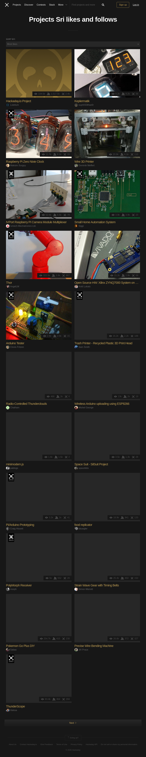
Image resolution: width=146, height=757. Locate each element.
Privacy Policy (76, 744)
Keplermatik (81, 101)
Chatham (12, 407)
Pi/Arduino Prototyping (20, 525)
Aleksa (11, 710)
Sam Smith (82, 347)
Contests (41, 5)
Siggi (79, 226)
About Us (12, 744)
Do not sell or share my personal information (119, 744)
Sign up (123, 5)
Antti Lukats (82, 286)
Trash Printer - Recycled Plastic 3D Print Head (103, 343)
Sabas (11, 649)
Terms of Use (61, 744)
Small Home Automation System (94, 222)
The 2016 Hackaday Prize (80, 174)
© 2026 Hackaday (73, 750)
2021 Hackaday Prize (11, 658)
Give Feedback (46, 744)
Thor (9, 282)
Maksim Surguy (16, 165)
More (63, 5)
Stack (52, 5)
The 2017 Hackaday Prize (11, 114)
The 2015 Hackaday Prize (11, 174)
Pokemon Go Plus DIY (20, 646)
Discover (28, 5)
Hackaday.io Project (18, 101)
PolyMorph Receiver (19, 585)
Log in (136, 5)
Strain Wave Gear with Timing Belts (96, 585)
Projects (17, 5)
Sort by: (10, 39)
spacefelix (81, 468)
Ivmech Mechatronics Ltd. (21, 226)
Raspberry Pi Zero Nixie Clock (25, 161)
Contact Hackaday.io (28, 744)
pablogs (12, 468)
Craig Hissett (14, 528)
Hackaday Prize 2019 (80, 295)
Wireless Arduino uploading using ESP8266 (101, 403)
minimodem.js (15, 464)
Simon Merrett (83, 589)
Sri (60, 19)
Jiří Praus (81, 649)
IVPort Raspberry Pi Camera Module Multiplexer (36, 222)
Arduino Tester (15, 343)
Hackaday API (91, 744)
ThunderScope (15, 706)
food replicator (83, 525)
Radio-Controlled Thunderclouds (26, 403)
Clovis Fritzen (15, 347)
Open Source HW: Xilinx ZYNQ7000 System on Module (109, 282)
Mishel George (83, 407)
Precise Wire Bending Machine (93, 646)
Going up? (73, 737)
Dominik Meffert (84, 165)
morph (11, 589)
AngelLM (12, 286)
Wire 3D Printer (84, 161)
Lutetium (12, 105)
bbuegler (80, 528)
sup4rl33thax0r (84, 105)
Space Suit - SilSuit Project (91, 464)
